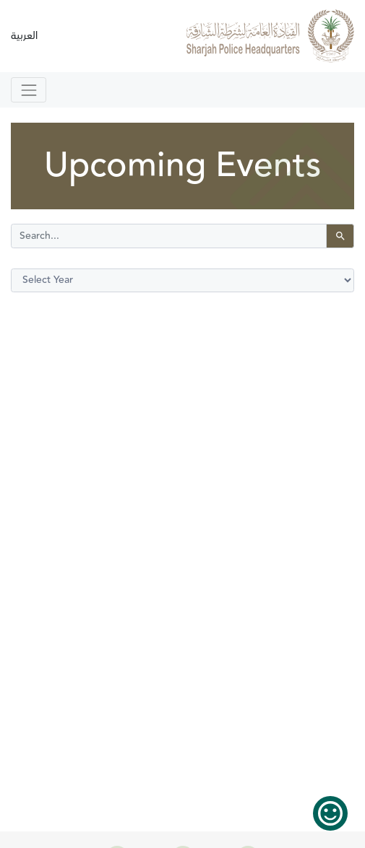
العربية (24, 36)
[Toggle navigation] (28, 89)
